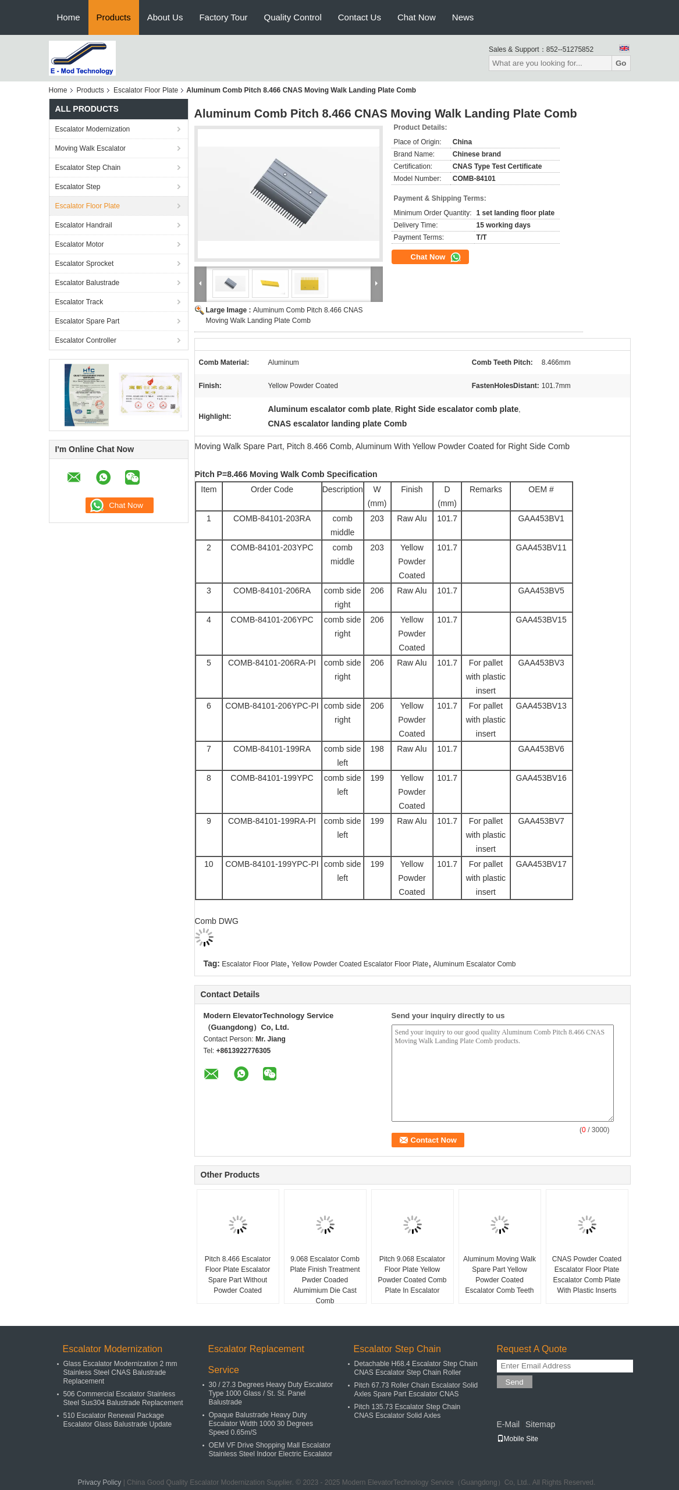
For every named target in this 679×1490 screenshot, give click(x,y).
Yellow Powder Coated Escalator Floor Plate (359, 964)
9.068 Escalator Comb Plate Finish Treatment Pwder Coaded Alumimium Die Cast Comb (325, 1280)
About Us (165, 17)
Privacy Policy (100, 1482)
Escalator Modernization (92, 129)
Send (515, 1382)
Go (621, 63)
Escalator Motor (79, 244)
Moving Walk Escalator (90, 148)
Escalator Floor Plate (145, 90)
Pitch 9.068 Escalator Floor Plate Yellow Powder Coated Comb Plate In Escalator (412, 1275)
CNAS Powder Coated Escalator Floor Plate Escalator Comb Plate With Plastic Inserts (586, 1275)
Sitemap (540, 1424)
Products (114, 17)
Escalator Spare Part (87, 321)
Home (68, 17)
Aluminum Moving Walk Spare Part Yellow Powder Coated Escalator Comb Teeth (499, 1275)
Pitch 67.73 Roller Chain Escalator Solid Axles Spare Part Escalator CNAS (416, 1389)
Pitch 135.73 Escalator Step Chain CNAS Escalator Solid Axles (407, 1411)
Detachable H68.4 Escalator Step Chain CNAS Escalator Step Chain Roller (416, 1368)
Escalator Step (78, 187)
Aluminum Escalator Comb (474, 964)
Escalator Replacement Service (256, 1359)
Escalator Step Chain (88, 167)
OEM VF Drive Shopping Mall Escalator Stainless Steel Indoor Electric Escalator (271, 1449)
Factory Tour (223, 17)
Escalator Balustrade (87, 283)
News (463, 17)
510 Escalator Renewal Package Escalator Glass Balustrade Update (117, 1419)
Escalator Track (79, 302)
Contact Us (359, 17)
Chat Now (416, 17)
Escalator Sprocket (84, 263)
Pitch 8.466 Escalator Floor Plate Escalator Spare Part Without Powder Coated (238, 1275)
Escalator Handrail (83, 225)
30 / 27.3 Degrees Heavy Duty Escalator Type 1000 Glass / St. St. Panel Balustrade (271, 1393)
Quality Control (293, 17)
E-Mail (508, 1424)
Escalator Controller (85, 340)
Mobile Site (517, 1439)
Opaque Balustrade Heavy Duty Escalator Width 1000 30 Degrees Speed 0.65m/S (261, 1423)
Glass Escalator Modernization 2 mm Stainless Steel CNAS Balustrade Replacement (120, 1372)
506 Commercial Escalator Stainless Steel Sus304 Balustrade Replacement (123, 1398)
